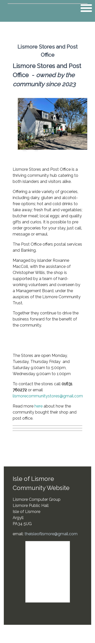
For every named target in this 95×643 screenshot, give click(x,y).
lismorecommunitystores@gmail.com (48, 396)
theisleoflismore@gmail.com (51, 533)
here (38, 406)
